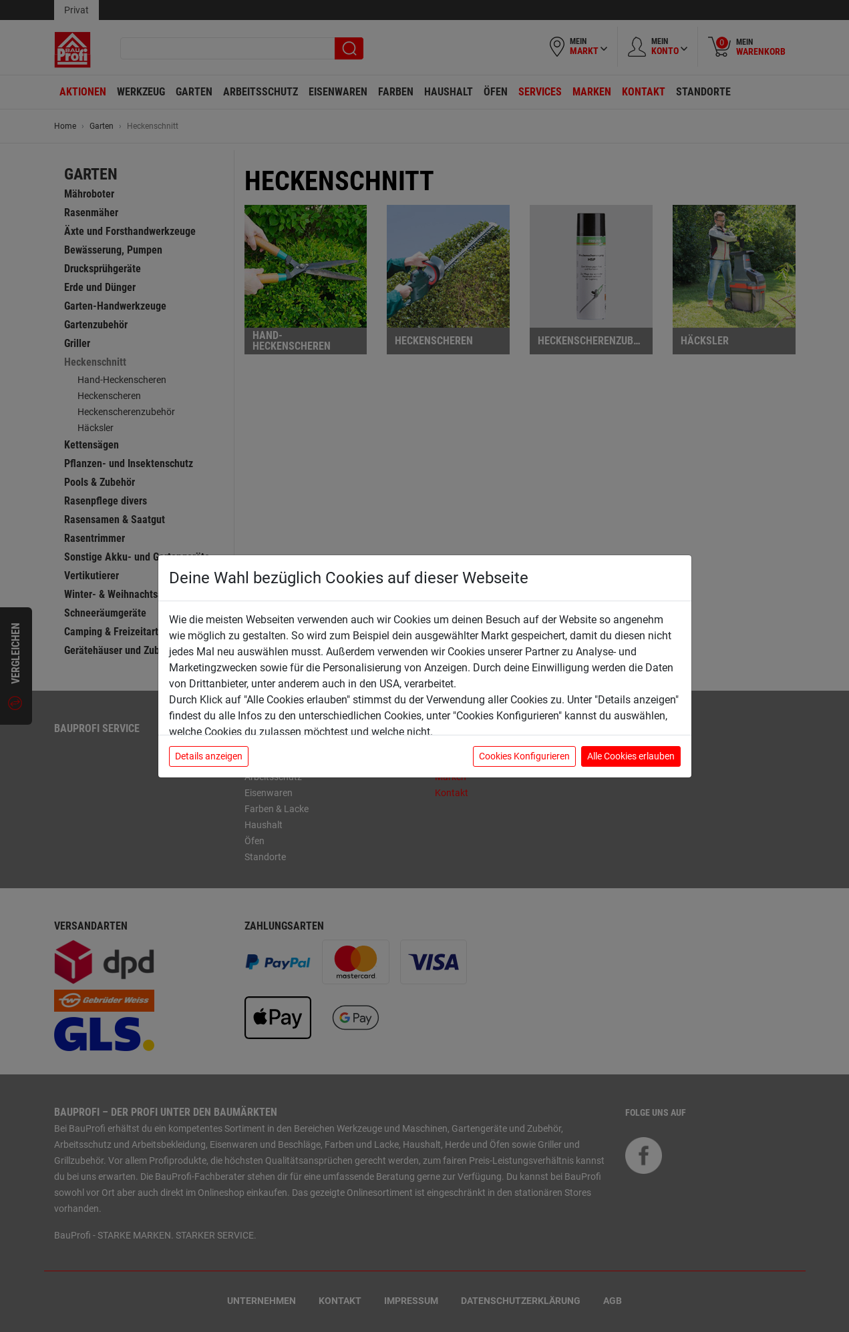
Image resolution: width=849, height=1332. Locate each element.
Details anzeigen (208, 756)
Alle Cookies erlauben (631, 756)
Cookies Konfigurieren (524, 756)
